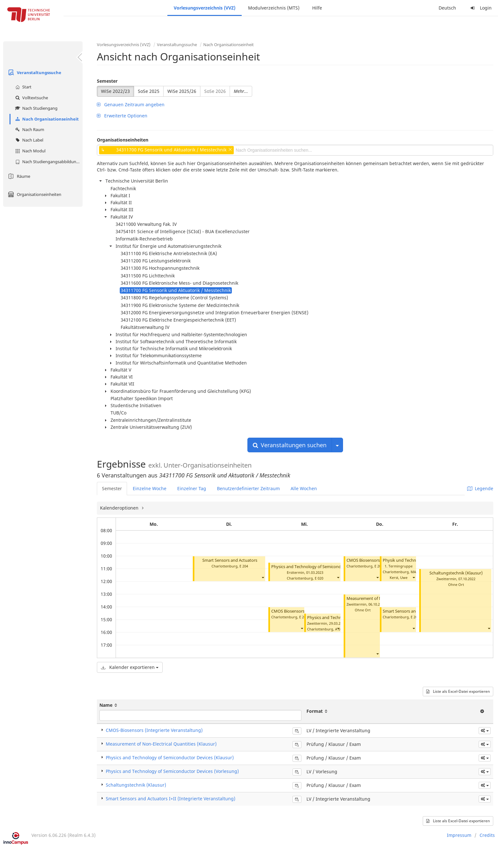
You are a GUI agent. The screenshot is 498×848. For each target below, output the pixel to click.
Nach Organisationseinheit (46, 119)
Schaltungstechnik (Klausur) (456, 573)
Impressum (459, 835)
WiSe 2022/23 (115, 91)
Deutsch (447, 8)
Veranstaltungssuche (33, 72)
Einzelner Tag (191, 488)
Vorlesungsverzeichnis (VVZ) (204, 8)
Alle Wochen (304, 488)
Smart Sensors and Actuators (229, 560)
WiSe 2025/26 (181, 91)
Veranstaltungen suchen (289, 445)
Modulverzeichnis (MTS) (273, 8)
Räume (18, 176)
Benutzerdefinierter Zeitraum (248, 488)
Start (22, 87)
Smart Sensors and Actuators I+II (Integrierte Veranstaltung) (170, 799)
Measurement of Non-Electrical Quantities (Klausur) (161, 744)
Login (480, 8)
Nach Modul (29, 151)
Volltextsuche (31, 98)
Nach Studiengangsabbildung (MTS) (48, 161)
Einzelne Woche (149, 488)
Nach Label (28, 140)
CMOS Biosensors (288, 611)
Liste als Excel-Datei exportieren (458, 691)
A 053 (339, 629)
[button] (262, 577)
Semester (107, 81)
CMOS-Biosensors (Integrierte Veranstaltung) (154, 730)
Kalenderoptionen (120, 508)
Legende (480, 488)
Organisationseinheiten (33, 194)
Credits (487, 835)
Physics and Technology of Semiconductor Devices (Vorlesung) (172, 771)
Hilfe (317, 8)
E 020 (319, 578)
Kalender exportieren (129, 667)
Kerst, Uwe (398, 577)
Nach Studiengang (35, 108)
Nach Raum (29, 129)
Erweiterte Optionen (122, 116)
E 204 (243, 566)
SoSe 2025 (148, 91)
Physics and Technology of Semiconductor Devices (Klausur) (328, 566)
